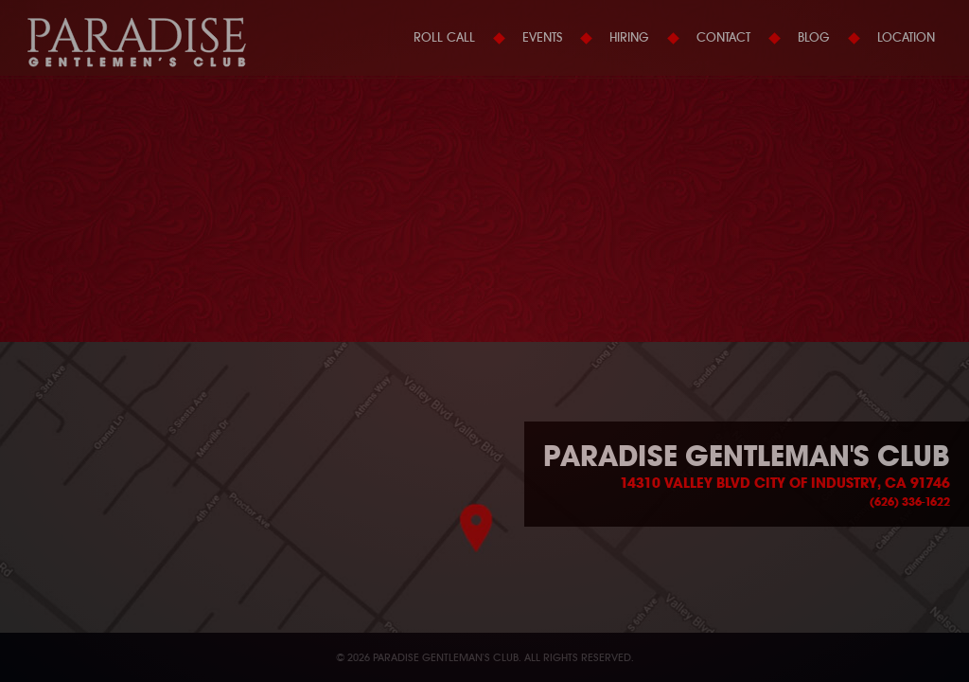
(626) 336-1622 (910, 501)
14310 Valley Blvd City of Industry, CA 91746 (785, 483)
